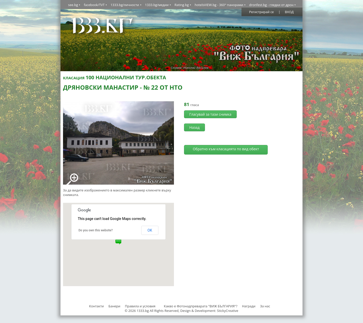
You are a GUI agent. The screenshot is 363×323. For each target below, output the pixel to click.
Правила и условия (140, 306)
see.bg (73, 5)
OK (149, 230)
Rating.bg (181, 5)
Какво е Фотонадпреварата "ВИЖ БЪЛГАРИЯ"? (200, 306)
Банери (114, 306)
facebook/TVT (94, 5)
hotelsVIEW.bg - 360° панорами (219, 5)
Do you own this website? (96, 230)
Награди (248, 306)
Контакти (96, 306)
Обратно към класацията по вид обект (226, 148)
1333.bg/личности (124, 5)
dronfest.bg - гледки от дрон (271, 5)
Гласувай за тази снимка (210, 114)
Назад (194, 127)
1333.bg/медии (157, 5)
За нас (265, 306)
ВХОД (289, 12)
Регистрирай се (261, 12)
